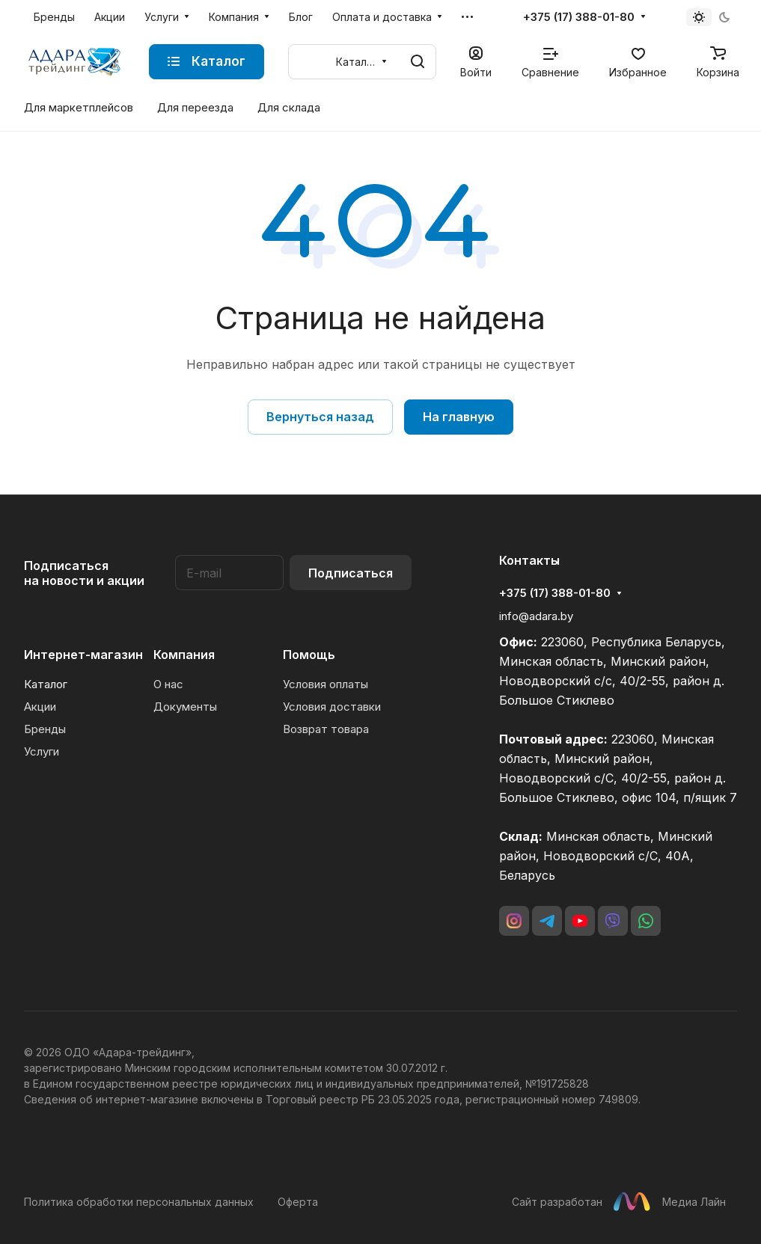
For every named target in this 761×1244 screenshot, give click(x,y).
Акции (40, 706)
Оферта (298, 1201)
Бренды (45, 729)
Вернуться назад (320, 416)
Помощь (309, 654)
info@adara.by (536, 616)
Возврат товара (326, 729)
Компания (184, 654)
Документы (185, 706)
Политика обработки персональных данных (139, 1201)
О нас (168, 684)
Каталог (45, 684)
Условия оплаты (325, 684)
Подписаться (350, 573)
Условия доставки (332, 706)
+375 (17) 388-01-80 (579, 17)
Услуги (41, 751)
